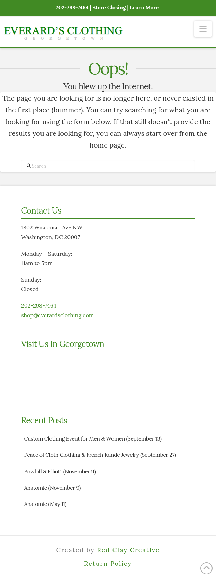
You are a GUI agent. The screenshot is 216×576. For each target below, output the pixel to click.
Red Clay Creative (128, 550)
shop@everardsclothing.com (57, 315)
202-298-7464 (38, 305)
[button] (203, 29)
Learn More (144, 7)
